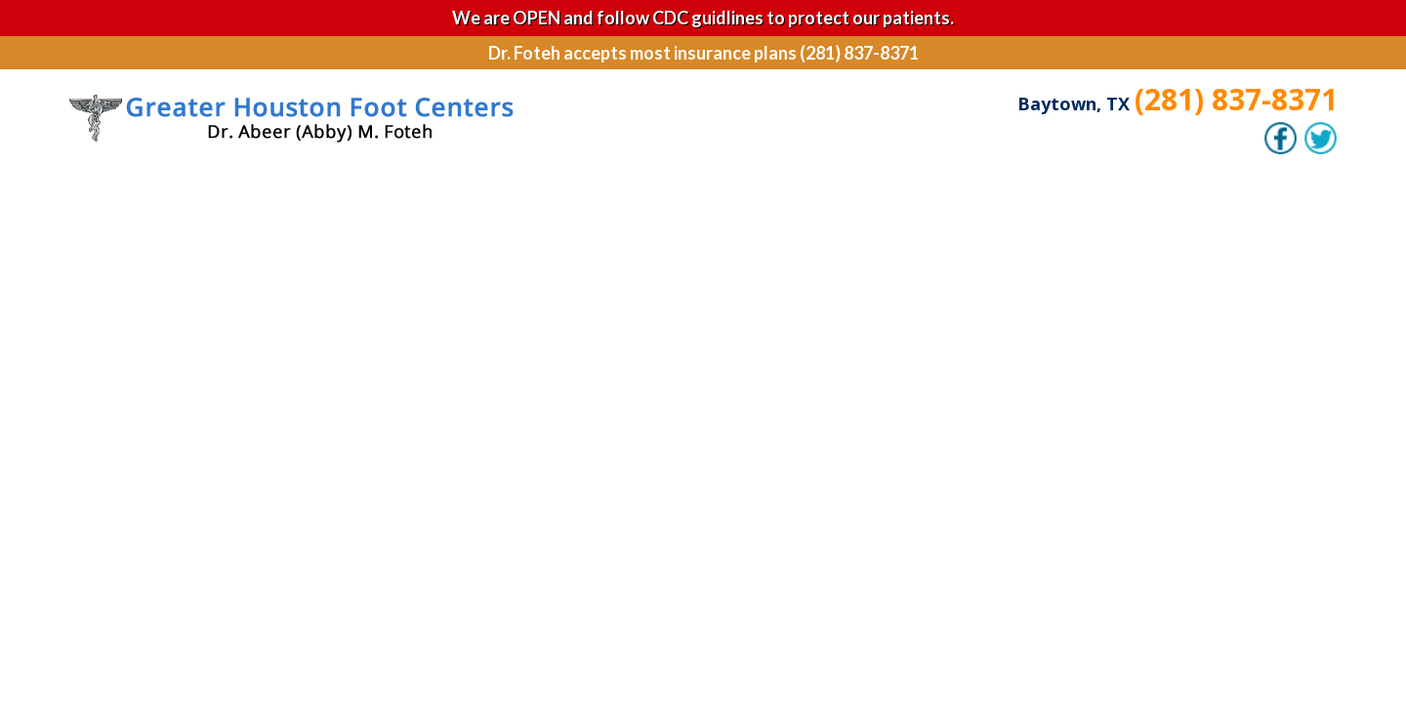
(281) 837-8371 (1236, 99)
